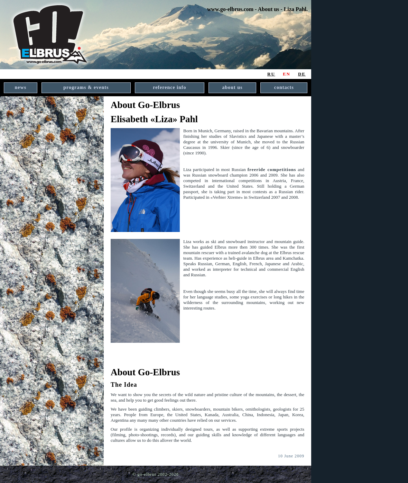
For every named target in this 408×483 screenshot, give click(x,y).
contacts (284, 87)
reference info (169, 87)
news (21, 87)
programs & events (86, 87)
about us (232, 87)
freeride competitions (272, 169)
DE (302, 74)
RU (271, 74)
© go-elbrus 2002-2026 (155, 474)
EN (286, 74)
